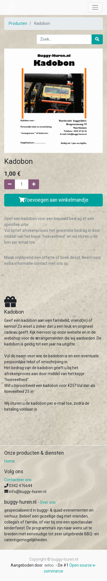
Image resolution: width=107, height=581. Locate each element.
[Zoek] (97, 39)
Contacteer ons (17, 479)
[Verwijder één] (9, 184)
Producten (18, 23)
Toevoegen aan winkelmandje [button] (53, 200)
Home (9, 461)
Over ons (48, 502)
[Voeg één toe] (33, 184)
